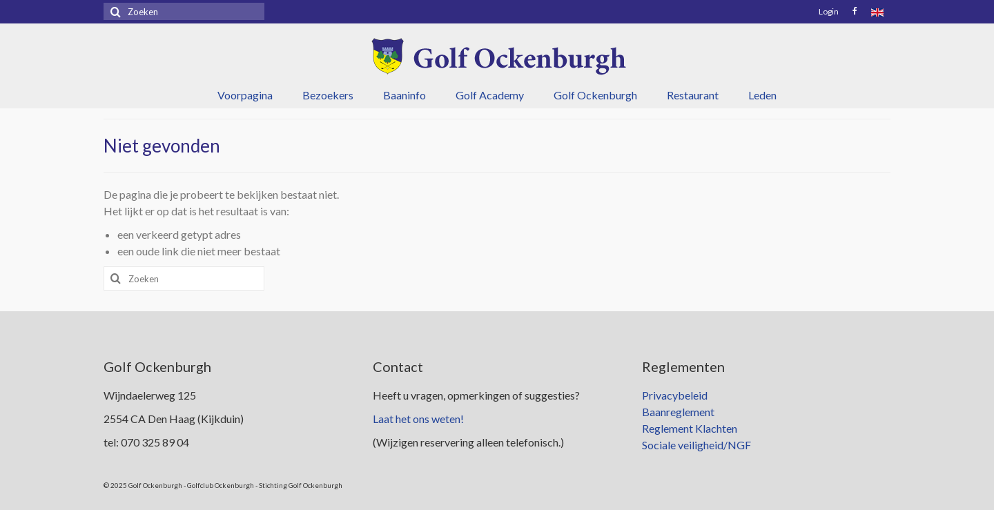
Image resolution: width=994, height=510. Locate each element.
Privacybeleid (675, 395)
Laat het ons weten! (418, 418)
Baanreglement (678, 411)
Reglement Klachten (689, 428)
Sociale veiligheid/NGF (696, 444)
